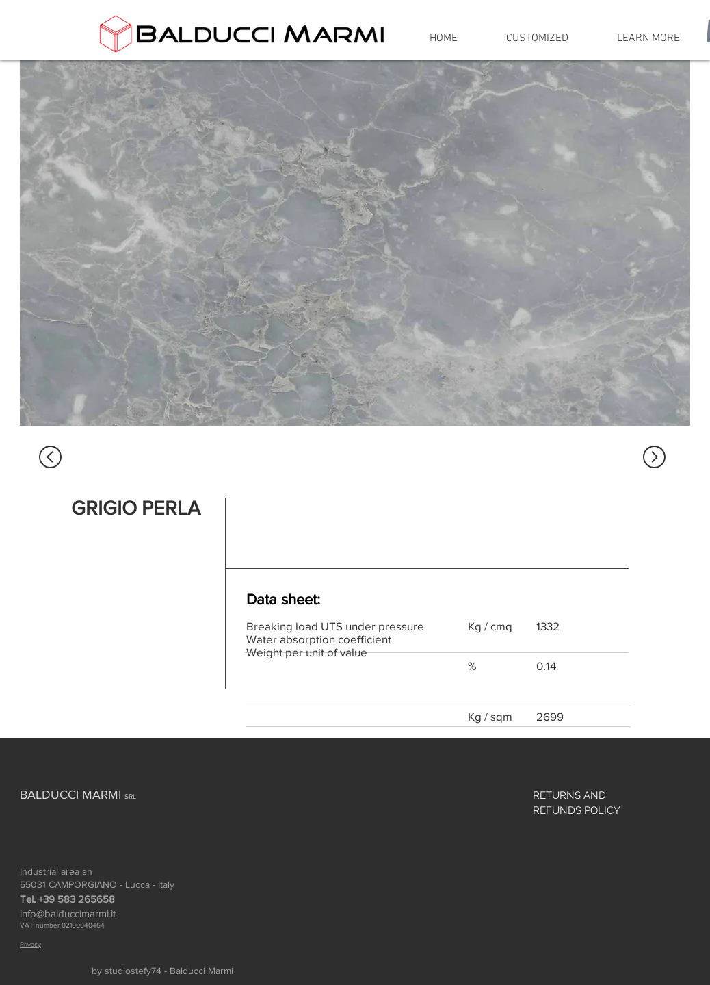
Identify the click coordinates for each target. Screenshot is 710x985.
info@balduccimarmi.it (68, 913)
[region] (355, 243)
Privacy (30, 944)
